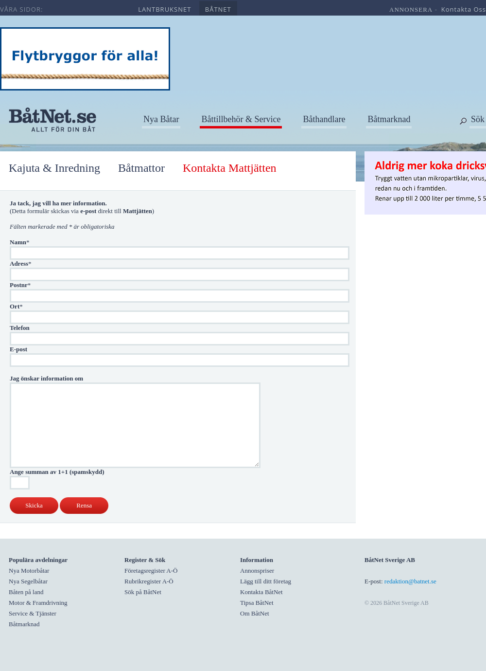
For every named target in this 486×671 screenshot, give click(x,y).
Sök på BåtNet (142, 592)
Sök (478, 119)
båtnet (218, 9)
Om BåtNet (254, 613)
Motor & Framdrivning (38, 602)
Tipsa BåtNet (257, 602)
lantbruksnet (164, 9)
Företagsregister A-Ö (150, 570)
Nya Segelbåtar (28, 581)
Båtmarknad (388, 119)
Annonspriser (257, 570)
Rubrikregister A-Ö (149, 581)
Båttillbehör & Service (240, 119)
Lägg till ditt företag (265, 581)
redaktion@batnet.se (410, 581)
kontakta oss (463, 9)
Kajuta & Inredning (54, 168)
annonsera (411, 9)
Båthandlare (324, 119)
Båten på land (26, 592)
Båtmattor (141, 168)
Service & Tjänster (32, 613)
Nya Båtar (161, 119)
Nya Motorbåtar (29, 570)
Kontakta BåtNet (261, 592)
